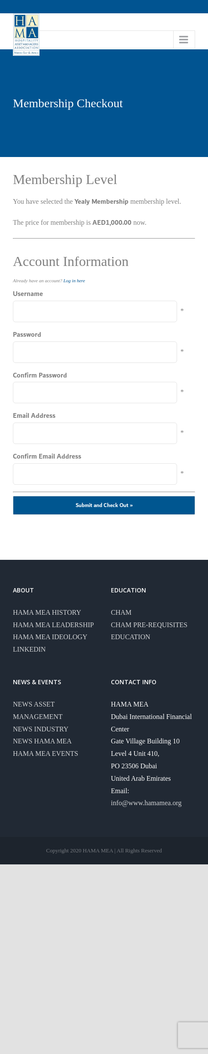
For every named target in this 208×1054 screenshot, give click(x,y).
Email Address (34, 416)
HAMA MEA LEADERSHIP (53, 624)
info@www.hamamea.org (146, 802)
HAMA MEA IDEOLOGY (50, 636)
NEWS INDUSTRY (40, 729)
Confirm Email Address (47, 456)
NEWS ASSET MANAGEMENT (38, 710)
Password (27, 335)
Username (28, 294)
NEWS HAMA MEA (42, 741)
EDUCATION (130, 636)
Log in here (74, 280)
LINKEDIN (29, 649)
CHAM (121, 612)
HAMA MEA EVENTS (45, 753)
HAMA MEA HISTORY (47, 612)
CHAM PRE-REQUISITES (149, 624)
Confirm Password (40, 375)
